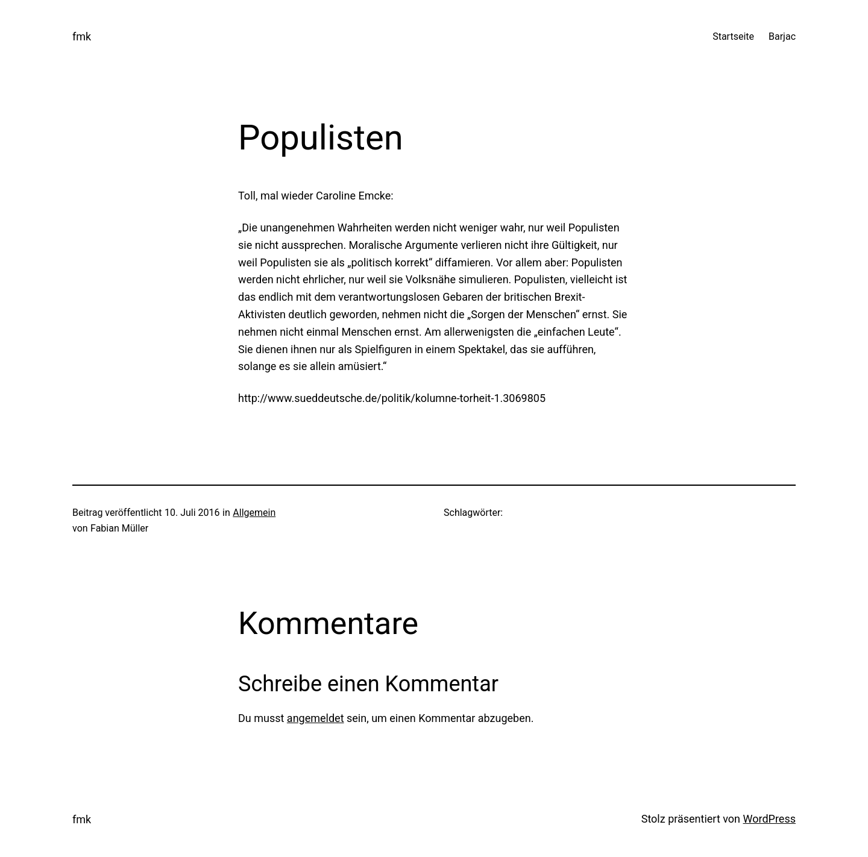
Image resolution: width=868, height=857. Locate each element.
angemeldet (315, 718)
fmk (81, 36)
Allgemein (254, 512)
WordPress (769, 818)
